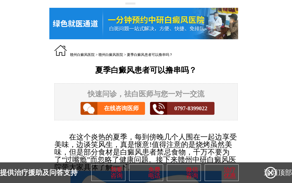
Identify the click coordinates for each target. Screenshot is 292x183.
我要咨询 (117, 172)
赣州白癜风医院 (82, 55)
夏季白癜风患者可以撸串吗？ (150, 55)
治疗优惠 (230, 172)
